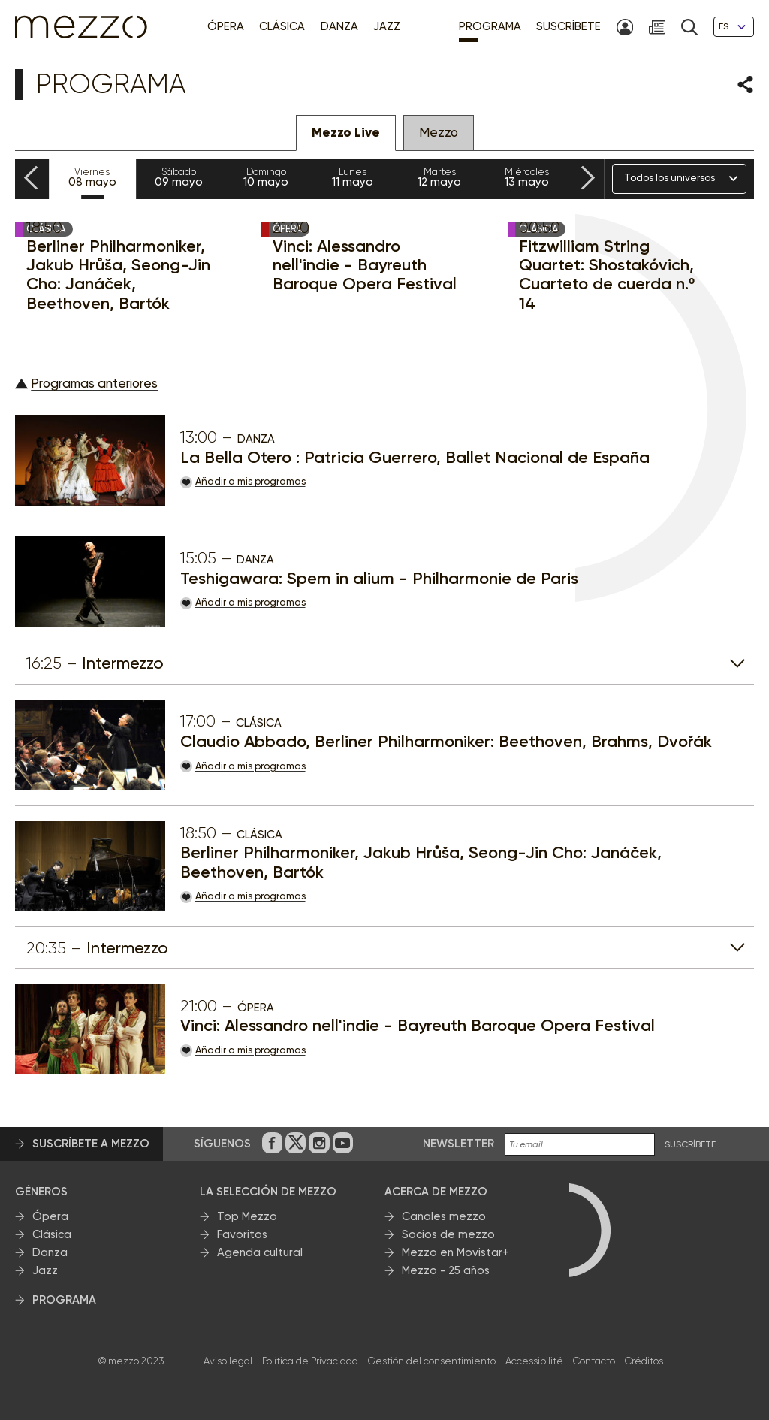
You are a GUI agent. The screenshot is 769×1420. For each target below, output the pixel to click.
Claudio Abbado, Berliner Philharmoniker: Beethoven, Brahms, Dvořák (446, 741)
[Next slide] (588, 178)
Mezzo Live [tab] (346, 132)
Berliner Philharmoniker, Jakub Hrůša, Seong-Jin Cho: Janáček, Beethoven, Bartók (118, 275)
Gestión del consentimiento (432, 1361)
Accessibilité (534, 1361)
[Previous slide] (31, 178)
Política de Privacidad (310, 1361)
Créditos (644, 1361)
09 (179, 177)
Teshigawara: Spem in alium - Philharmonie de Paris (379, 578)
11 (353, 177)
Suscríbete (690, 1145)
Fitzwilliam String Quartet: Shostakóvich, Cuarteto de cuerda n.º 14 (607, 275)
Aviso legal (228, 1361)
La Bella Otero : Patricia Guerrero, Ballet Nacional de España (415, 457)
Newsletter (458, 1143)
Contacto (594, 1361)
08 (92, 177)
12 (440, 177)
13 (526, 177)
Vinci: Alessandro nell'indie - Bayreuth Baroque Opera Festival (365, 265)
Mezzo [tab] (438, 132)
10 (266, 177)
